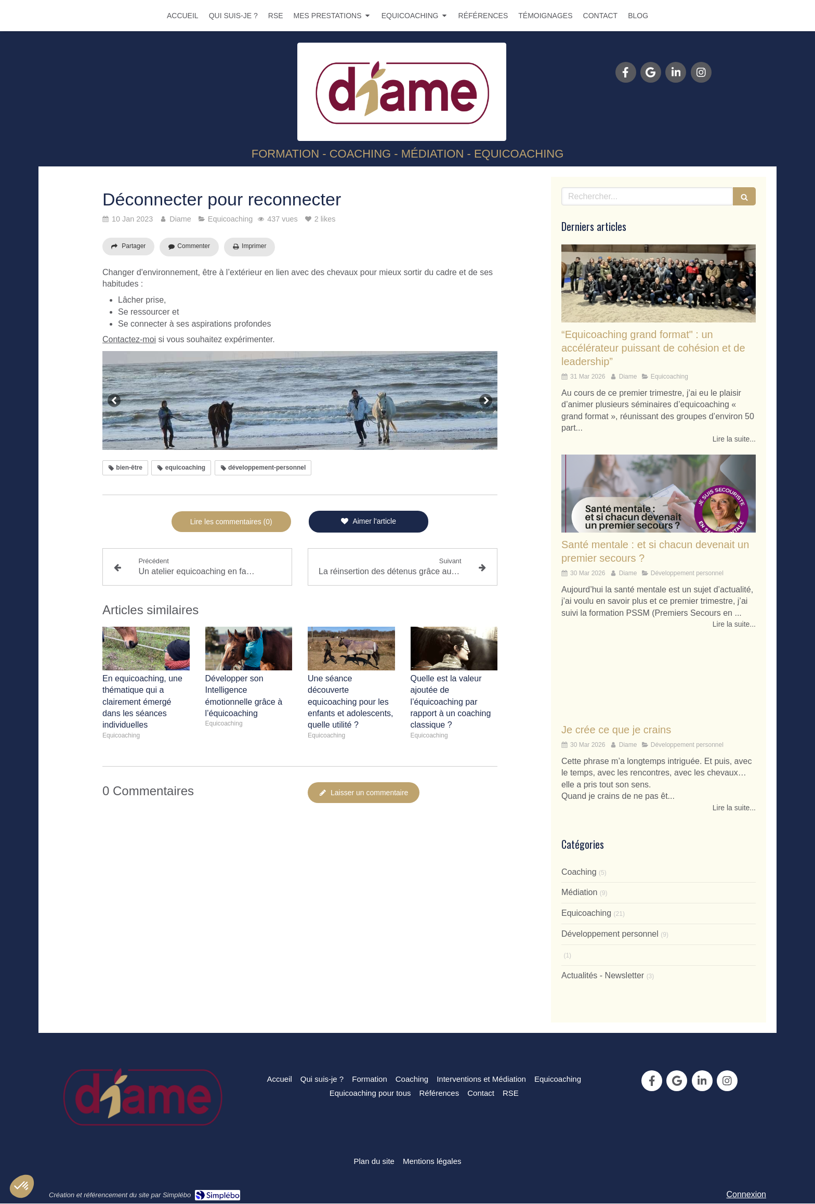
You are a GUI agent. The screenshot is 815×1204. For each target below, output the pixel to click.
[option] (299, 400)
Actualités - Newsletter (602, 975)
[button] (21, 1186)
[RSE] (511, 1093)
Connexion (747, 1194)
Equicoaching (586, 913)
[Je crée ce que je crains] (658, 679)
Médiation (579, 892)
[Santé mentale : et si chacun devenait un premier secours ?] (658, 494)
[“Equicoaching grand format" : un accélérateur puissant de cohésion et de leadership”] (658, 283)
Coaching (579, 872)
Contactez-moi (129, 339)
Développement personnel (610, 933)
